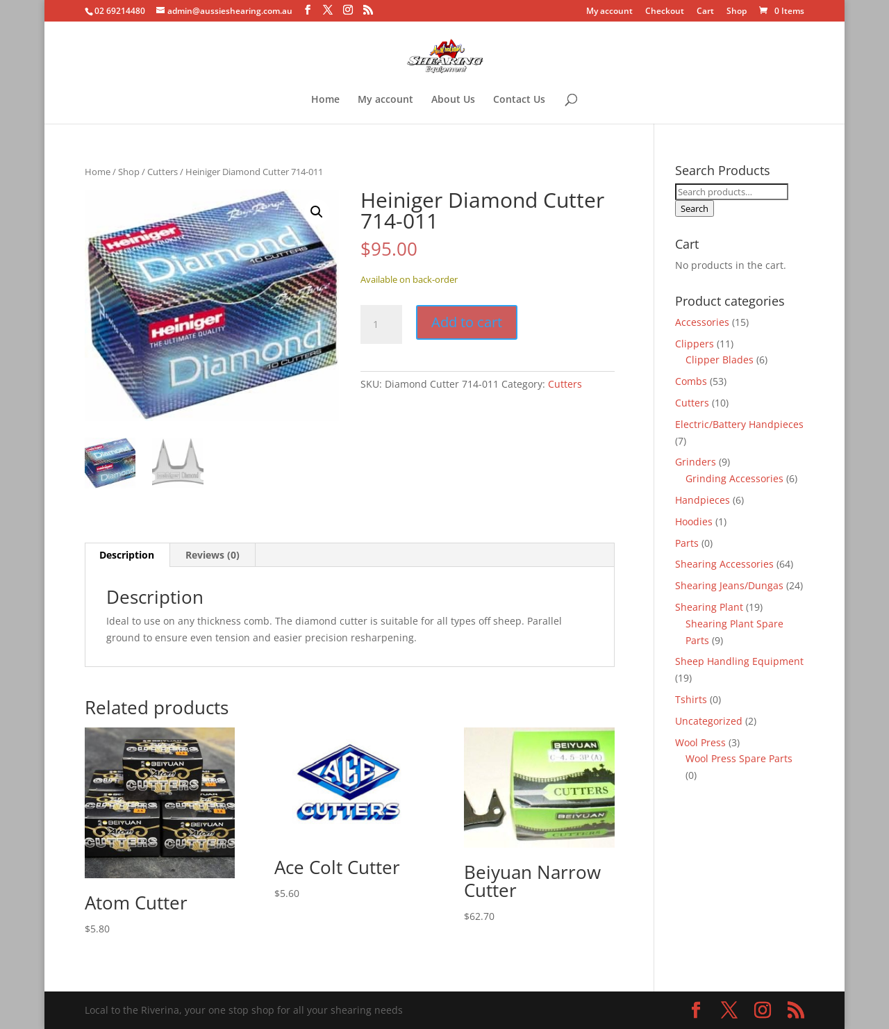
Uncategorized (708, 720)
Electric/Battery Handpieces (739, 424)
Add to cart (466, 322)
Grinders (695, 461)
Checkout (664, 12)
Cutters (162, 171)
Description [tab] (126, 554)
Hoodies (694, 521)
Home (325, 100)
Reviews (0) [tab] (212, 554)
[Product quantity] (381, 324)
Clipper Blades (720, 359)
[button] (316, 211)
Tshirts (691, 699)
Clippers (694, 343)
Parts (687, 543)
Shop (736, 12)
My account (609, 12)
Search (694, 208)
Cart (705, 12)
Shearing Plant (709, 607)
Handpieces (702, 500)
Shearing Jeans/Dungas (729, 585)
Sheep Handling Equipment (739, 661)
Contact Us (519, 100)
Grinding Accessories (734, 478)
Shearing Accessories (724, 563)
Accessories (702, 322)
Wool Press (700, 742)
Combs (691, 381)
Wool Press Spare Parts (739, 758)
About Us (453, 100)
